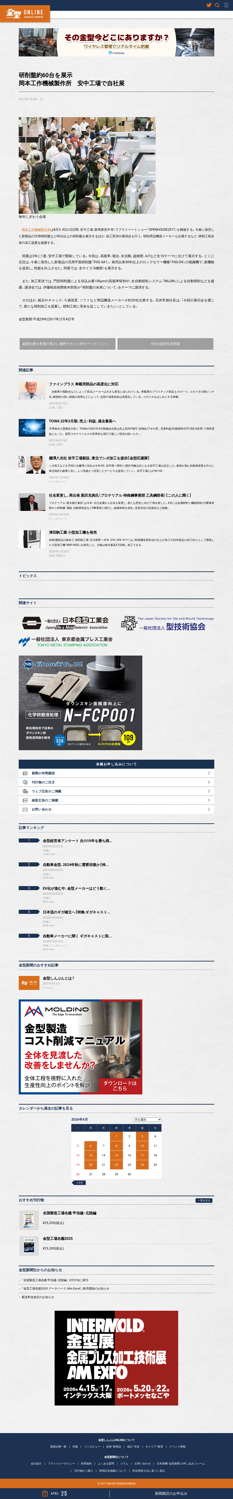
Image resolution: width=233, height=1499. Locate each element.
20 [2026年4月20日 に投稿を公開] (90, 1164)
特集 (75, 1446)
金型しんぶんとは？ (59, 978)
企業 (52, 407)
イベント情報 (177, 1446)
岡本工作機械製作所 (36, 230)
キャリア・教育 (154, 1446)
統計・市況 (133, 1446)
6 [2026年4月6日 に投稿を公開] (91, 1146)
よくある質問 (106, 1463)
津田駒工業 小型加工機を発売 (73, 532)
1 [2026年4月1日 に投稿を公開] (116, 1136)
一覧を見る (204, 1200)
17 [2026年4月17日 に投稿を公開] (142, 1155)
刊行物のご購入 (83, 1470)
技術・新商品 (57, 555)
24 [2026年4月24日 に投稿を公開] (142, 1164)
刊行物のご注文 (43, 782)
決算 (58, 444)
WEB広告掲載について (112, 1470)
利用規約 (86, 1463)
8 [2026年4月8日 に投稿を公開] (116, 1146)
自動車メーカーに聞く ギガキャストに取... (77, 936)
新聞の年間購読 (43, 773)
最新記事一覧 (58, 1446)
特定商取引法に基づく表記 (148, 1470)
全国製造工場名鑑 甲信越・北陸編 (69, 1213)
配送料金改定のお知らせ (38, 1297)
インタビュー (57, 481)
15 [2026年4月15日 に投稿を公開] (116, 1155)
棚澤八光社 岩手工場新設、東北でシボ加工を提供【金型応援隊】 (99, 458)
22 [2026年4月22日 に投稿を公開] (116, 1164)
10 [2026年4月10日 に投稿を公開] (142, 1146)
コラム (47, 987)
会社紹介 (36, 1463)
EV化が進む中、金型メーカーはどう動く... (76, 888)
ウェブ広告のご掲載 (47, 791)
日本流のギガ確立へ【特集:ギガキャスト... (76, 912)
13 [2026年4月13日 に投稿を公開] (90, 1155)
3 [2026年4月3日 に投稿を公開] (142, 1136)
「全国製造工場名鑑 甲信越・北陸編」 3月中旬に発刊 (55, 1280)
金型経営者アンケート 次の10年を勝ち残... (77, 841)
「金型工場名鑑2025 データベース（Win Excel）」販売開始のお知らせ (65, 1288)
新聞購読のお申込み (171, 1493)
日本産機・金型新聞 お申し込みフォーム (181, 1463)
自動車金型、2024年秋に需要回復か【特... (76, 865)
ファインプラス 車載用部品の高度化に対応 (83, 384)
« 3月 (80, 1182)
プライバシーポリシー (61, 1463)
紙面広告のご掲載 (45, 800)
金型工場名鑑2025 (58, 1238)
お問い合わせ (42, 809)
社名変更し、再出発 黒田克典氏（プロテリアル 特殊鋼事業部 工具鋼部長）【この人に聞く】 (120, 495)
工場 (58, 407)
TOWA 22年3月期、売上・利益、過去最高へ (82, 421)
